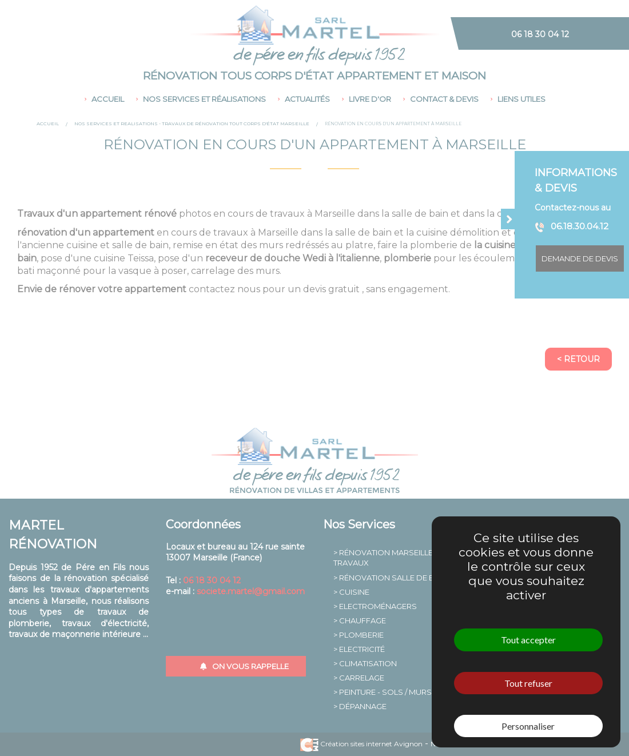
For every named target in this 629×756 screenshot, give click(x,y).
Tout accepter (528, 639)
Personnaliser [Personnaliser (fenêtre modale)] (528, 726)
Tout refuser (528, 683)
